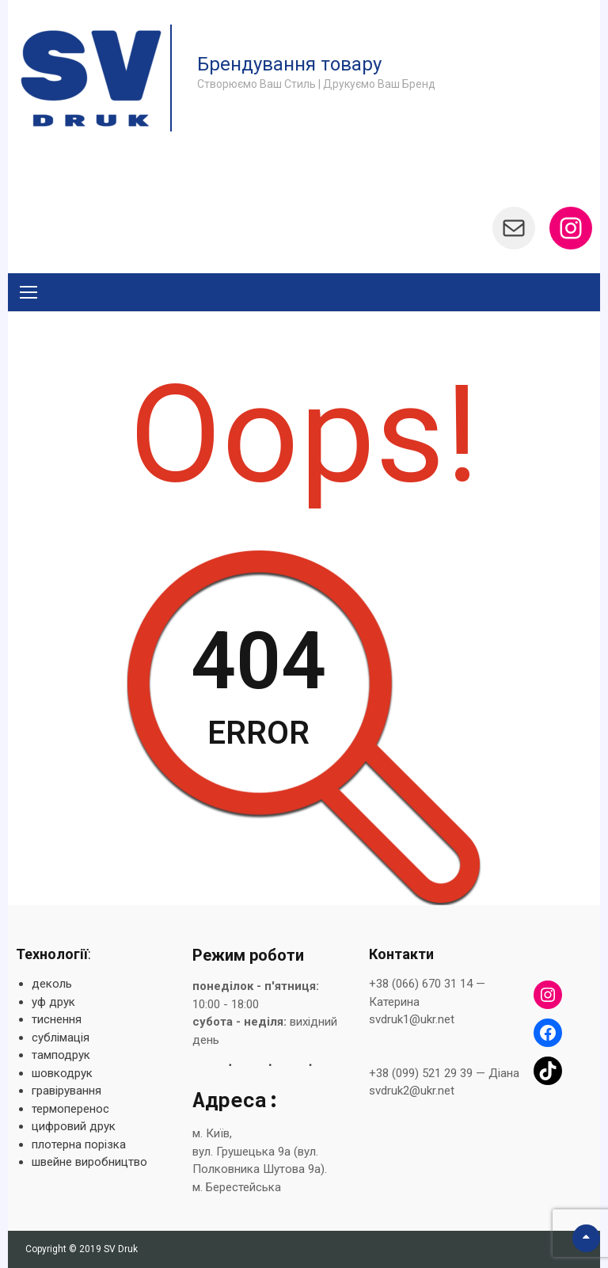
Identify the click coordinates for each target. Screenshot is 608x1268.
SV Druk (121, 1249)
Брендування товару (289, 64)
